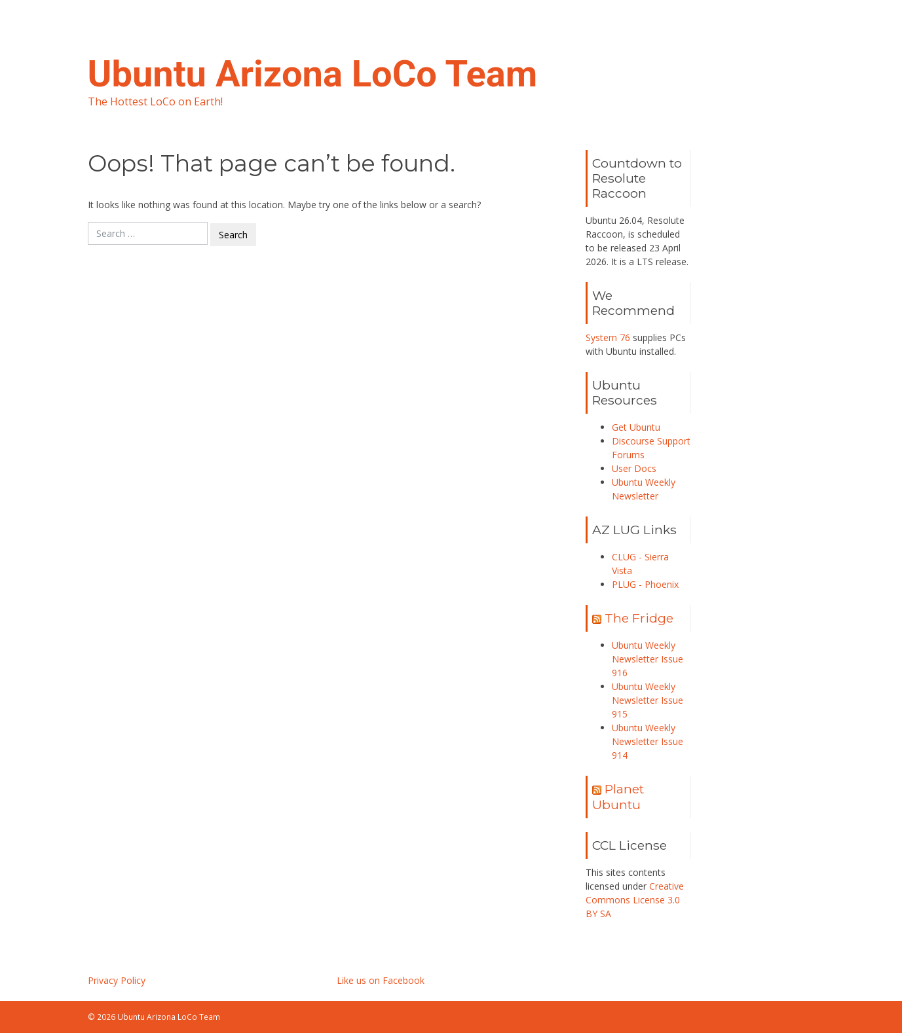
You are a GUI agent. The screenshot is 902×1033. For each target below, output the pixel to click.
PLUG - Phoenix (645, 584)
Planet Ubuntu (618, 796)
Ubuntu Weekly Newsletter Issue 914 (647, 741)
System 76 (608, 337)
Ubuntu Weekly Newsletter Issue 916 (647, 659)
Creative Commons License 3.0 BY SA (635, 900)
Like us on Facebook (380, 980)
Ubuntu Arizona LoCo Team (313, 74)
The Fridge (639, 618)
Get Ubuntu (636, 427)
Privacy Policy (116, 980)
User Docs (634, 468)
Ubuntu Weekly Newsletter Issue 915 (647, 700)
